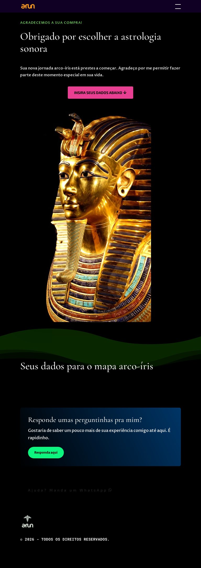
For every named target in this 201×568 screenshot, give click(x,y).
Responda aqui (46, 452)
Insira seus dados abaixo (98, 92)
